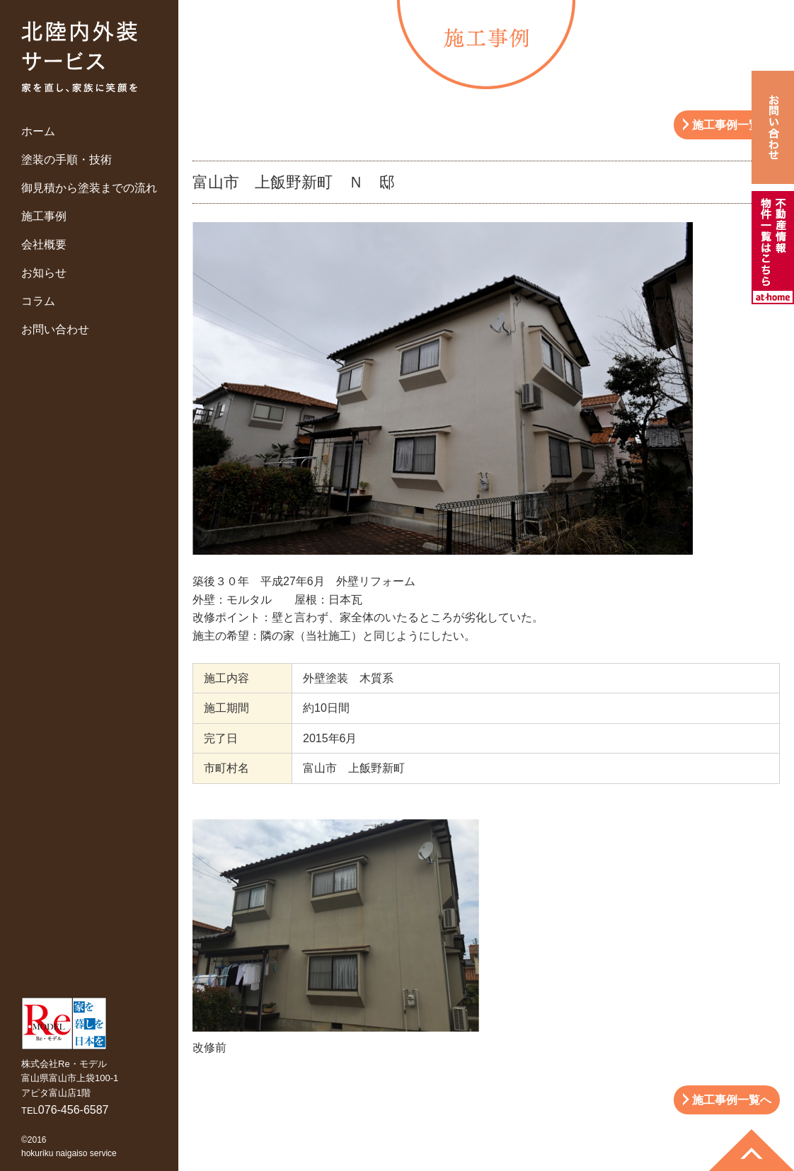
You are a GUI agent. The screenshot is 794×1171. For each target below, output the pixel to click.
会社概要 (44, 244)
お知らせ (44, 273)
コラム (38, 301)
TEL (64, 1110)
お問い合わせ (55, 329)
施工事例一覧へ (731, 125)
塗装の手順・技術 (66, 160)
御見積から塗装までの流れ (89, 188)
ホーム (38, 131)
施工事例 (44, 216)
